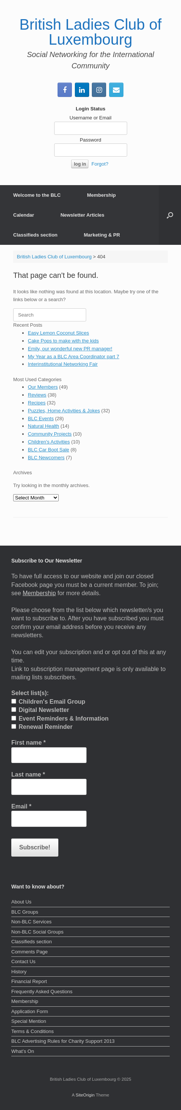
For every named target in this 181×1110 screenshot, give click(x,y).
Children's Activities (49, 442)
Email (21, 806)
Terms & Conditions (32, 1031)
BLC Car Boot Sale (48, 449)
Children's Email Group (48, 701)
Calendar (23, 215)
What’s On (22, 1051)
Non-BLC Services (31, 921)
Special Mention (28, 1021)
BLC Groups (24, 912)
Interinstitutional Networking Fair (63, 364)
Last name (28, 774)
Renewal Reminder (42, 727)
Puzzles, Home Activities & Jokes (64, 410)
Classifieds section (35, 235)
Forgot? (99, 164)
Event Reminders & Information (60, 718)
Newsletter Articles (83, 215)
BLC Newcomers (46, 457)
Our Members (43, 387)
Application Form (29, 1011)
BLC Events (41, 418)
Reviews (37, 395)
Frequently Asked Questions (42, 991)
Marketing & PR (102, 235)
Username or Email (90, 118)
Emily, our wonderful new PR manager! (70, 348)
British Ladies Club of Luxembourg (54, 256)
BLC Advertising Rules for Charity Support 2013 (63, 1041)
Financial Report (29, 981)
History (18, 971)
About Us (21, 902)
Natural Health (43, 426)
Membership (101, 195)
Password (90, 140)
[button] (170, 215)
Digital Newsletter (40, 710)
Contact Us (23, 961)
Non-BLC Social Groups (37, 932)
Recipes (37, 403)
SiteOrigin (85, 1095)
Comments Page (29, 952)
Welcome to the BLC (37, 195)
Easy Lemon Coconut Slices (58, 333)
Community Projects (49, 434)
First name (28, 742)
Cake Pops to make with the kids (63, 341)
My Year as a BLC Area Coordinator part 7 (73, 356)
